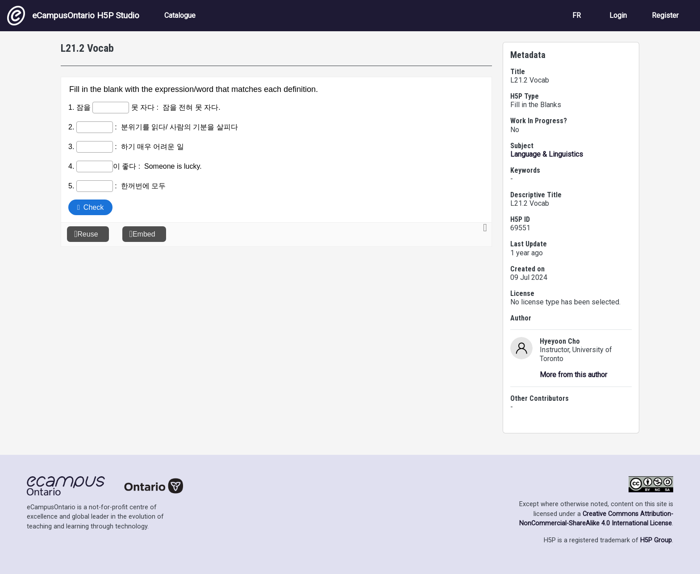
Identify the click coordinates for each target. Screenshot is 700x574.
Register (665, 15)
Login (618, 15)
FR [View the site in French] (576, 15)
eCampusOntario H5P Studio (73, 15)
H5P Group (656, 540)
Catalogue (180, 15)
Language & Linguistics (546, 154)
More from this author (573, 374)
